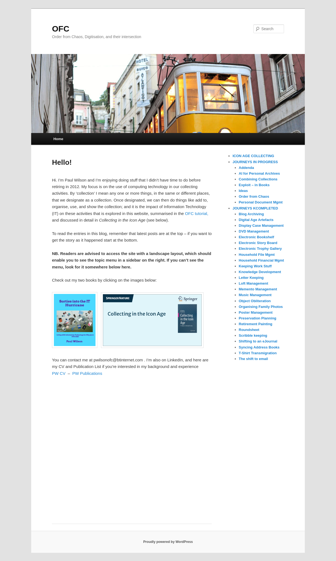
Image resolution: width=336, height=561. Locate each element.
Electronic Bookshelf (256, 237)
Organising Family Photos (261, 307)
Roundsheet (249, 330)
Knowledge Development (260, 272)
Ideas (243, 191)
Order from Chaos (254, 196)
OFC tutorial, (196, 213)
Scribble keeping (253, 335)
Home (58, 139)
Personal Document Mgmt (261, 202)
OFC (60, 28)
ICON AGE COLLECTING (253, 156)
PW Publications (87, 373)
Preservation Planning (257, 318)
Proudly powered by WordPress (168, 542)
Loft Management (253, 283)
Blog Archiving (251, 214)
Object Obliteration (255, 301)
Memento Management (258, 289)
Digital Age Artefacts (256, 220)
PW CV (58, 373)
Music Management (255, 295)
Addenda (246, 168)
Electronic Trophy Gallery (260, 248)
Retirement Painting (256, 324)
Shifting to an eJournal (258, 341)
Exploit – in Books (254, 185)
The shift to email (253, 359)
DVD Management (254, 231)
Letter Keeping (251, 278)
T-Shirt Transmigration (258, 353)
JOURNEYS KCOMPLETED (255, 208)
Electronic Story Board (258, 243)
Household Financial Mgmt (261, 260)
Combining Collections (258, 179)
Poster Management (256, 312)
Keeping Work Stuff (255, 266)
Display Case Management (261, 225)
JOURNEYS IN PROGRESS (255, 162)
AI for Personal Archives (259, 173)
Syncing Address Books (259, 347)
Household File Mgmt (257, 255)
